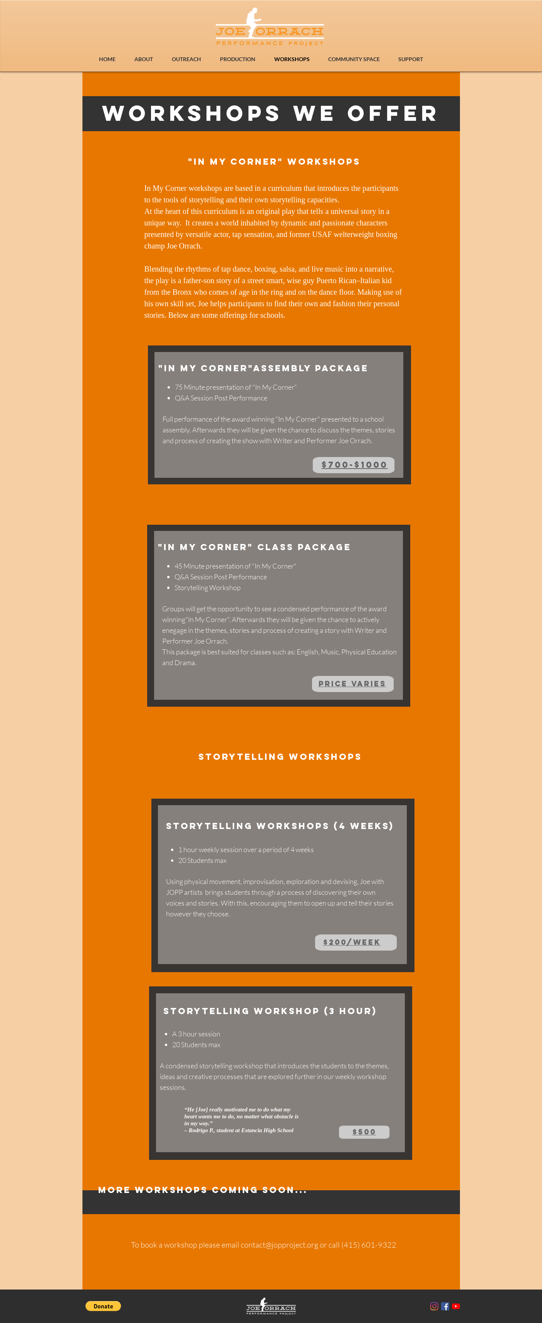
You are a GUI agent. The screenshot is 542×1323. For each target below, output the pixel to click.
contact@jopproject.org (279, 1245)
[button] (103, 1306)
